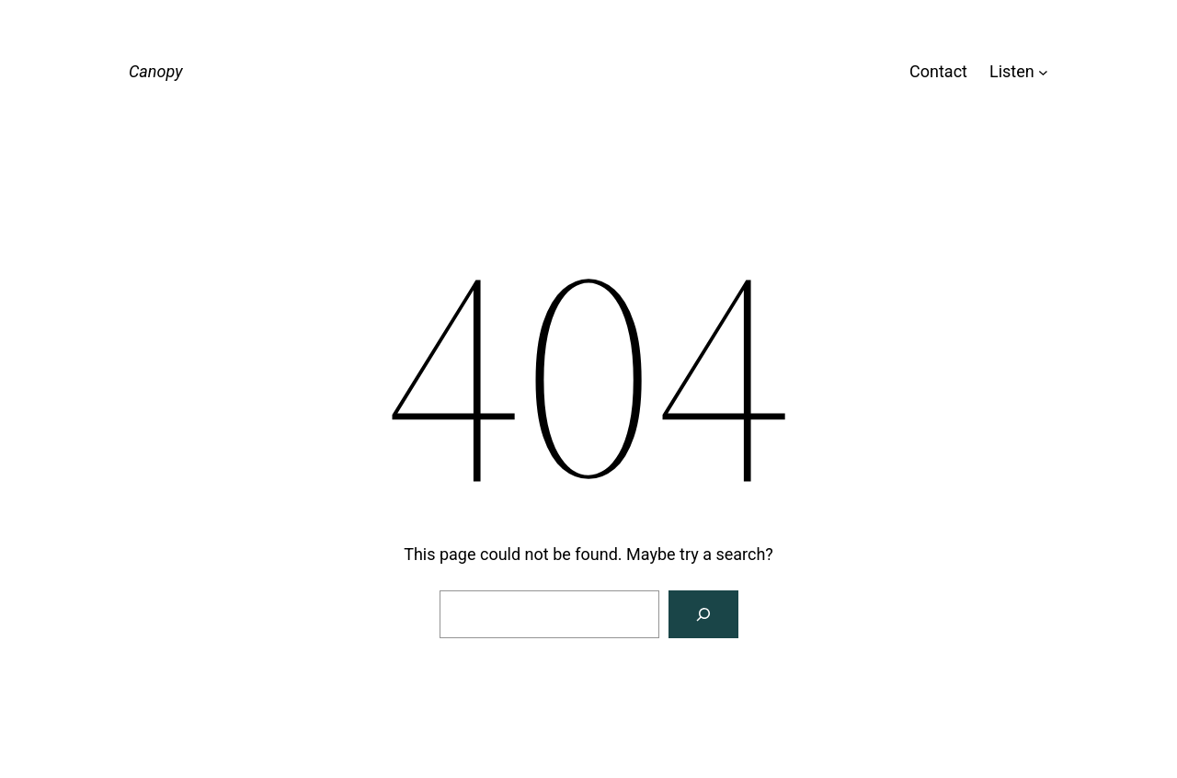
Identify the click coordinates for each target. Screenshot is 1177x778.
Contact (938, 71)
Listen (1011, 71)
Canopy (155, 71)
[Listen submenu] (1043, 72)
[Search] (703, 614)
